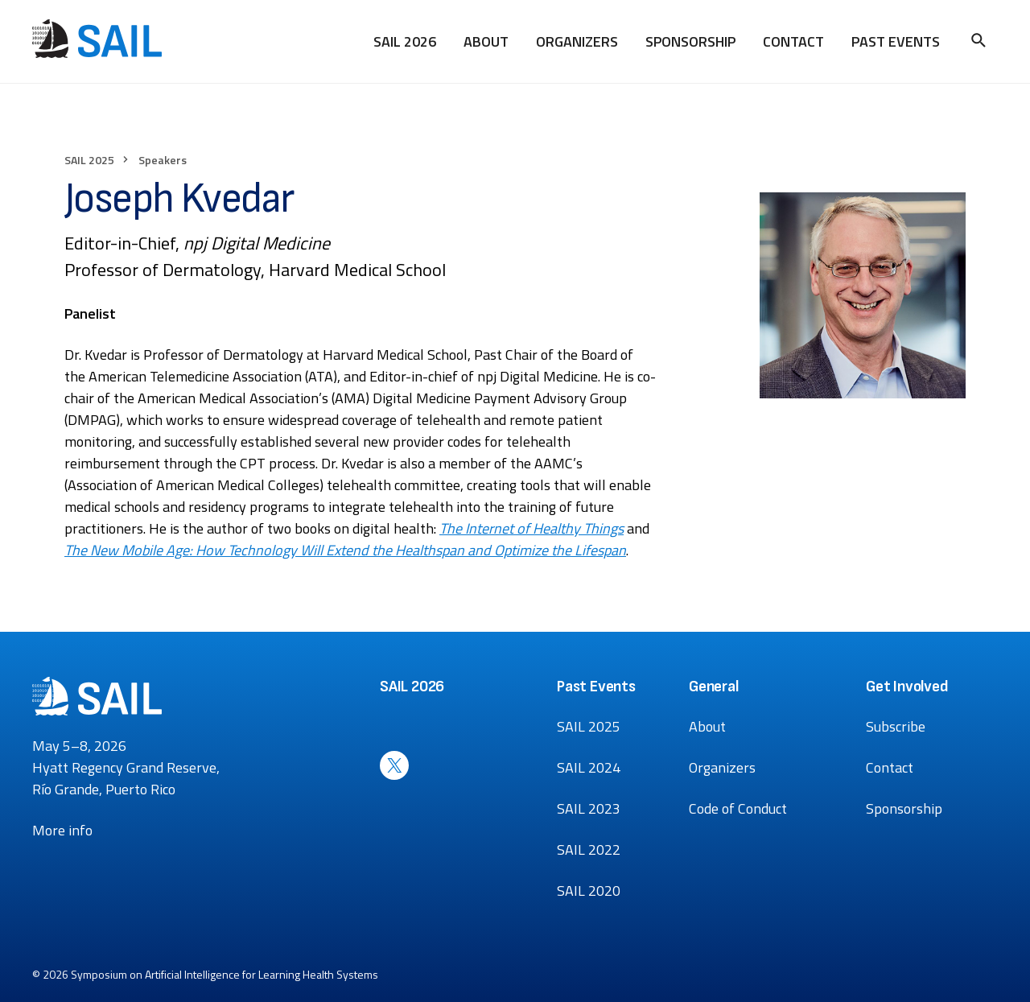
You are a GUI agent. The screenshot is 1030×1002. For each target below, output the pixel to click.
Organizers (577, 41)
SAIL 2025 (89, 159)
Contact (793, 41)
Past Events (895, 41)
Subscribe (895, 726)
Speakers (162, 159)
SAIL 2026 (404, 41)
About (486, 41)
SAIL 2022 (588, 849)
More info (62, 830)
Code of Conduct (738, 808)
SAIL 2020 (588, 890)
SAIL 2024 (588, 767)
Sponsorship (690, 41)
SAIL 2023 (588, 808)
